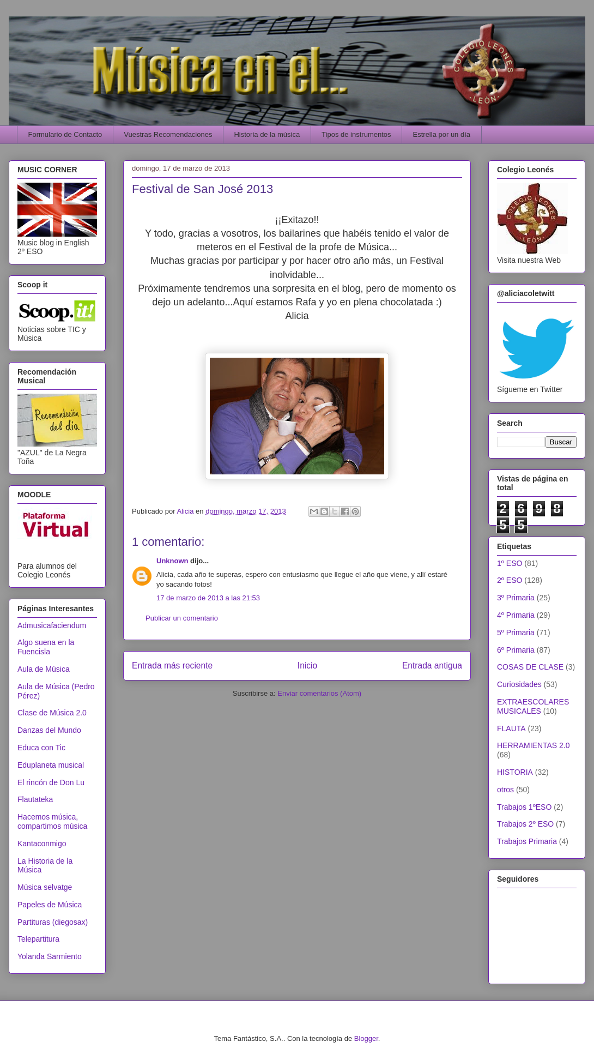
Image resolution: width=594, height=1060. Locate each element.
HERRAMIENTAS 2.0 (533, 745)
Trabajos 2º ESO (525, 824)
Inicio (307, 665)
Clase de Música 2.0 (52, 712)
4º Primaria (516, 615)
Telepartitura (38, 939)
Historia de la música (267, 134)
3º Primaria (516, 597)
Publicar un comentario (182, 618)
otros (505, 789)
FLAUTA (511, 728)
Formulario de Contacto (65, 134)
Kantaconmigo (41, 843)
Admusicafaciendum (51, 625)
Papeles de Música (49, 904)
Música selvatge (44, 887)
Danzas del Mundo (49, 730)
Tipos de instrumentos (356, 134)
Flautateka (35, 799)
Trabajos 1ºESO (524, 807)
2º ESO (509, 580)
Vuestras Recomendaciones (168, 134)
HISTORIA (515, 772)
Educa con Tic (41, 747)
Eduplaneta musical (50, 765)
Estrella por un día (442, 134)
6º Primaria (516, 650)
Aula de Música (43, 669)
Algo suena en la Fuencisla (45, 647)
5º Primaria (516, 632)
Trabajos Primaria (527, 841)
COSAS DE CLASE (530, 666)
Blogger (366, 1038)
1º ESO (509, 563)
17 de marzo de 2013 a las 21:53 (208, 598)
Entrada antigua (432, 665)
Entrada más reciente (172, 665)
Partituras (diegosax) (52, 922)
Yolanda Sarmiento (49, 956)
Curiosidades (519, 684)
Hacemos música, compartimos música (52, 821)
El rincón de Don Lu (50, 782)
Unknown (172, 561)
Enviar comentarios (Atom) (319, 693)
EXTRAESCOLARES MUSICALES (533, 706)
